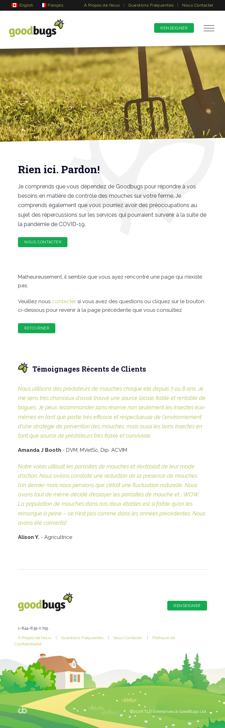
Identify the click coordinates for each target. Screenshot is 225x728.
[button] (209, 28)
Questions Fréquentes (151, 5)
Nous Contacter (198, 5)
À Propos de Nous (102, 5)
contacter (64, 301)
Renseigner (174, 28)
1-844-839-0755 (33, 628)
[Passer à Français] (52, 5)
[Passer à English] (22, 5)
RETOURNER (36, 328)
